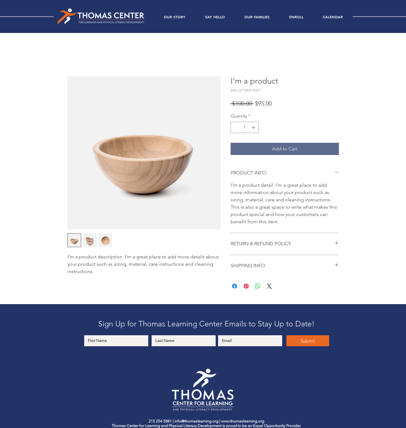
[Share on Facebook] (234, 286)
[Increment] (254, 127)
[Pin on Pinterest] (246, 286)
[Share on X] (269, 286)
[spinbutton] (244, 127)
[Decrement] (235, 127)
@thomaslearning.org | (201, 421)
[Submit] (307, 340)
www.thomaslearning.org (242, 421)
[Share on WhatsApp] (257, 286)
